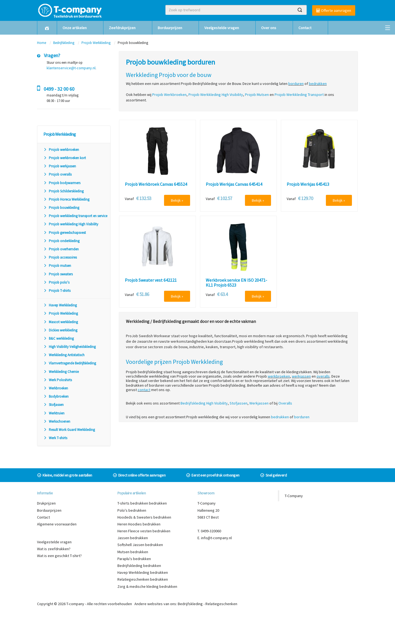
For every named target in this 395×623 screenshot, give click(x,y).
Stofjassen (53, 404)
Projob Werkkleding (96, 42)
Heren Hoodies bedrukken (138, 524)
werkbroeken (279, 376)
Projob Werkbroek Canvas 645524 (156, 184)
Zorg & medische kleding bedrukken (147, 586)
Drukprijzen (46, 503)
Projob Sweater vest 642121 (151, 280)
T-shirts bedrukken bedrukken (142, 503)
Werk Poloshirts (57, 380)
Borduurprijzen (170, 27)
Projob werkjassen (59, 166)
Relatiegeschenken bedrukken (142, 579)
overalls (323, 376)
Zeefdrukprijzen (122, 27)
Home (41, 42)
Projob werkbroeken (61, 149)
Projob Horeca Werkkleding (66, 199)
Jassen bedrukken (132, 537)
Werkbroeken (55, 388)
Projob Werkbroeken (169, 94)
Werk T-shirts (55, 438)
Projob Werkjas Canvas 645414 (234, 184)
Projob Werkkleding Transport (299, 94)
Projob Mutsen (257, 94)
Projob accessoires (60, 257)
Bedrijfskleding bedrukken (139, 565)
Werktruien (53, 413)
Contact (304, 27)
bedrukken (318, 83)
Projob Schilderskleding (63, 191)
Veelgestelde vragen (221, 27)
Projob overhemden (61, 249)
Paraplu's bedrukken (134, 558)
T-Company (294, 495)
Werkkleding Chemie (61, 371)
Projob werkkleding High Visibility (70, 224)
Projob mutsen (57, 265)
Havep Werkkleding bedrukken (142, 572)
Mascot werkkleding (60, 322)
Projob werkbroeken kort (64, 158)
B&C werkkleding (58, 338)
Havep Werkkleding (60, 305)
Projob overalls (57, 174)
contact (144, 389)
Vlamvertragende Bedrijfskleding (69, 363)
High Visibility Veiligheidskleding (69, 346)
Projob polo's (56, 282)
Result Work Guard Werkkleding (69, 429)
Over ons (268, 27)
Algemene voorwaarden (57, 524)
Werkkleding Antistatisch (63, 355)
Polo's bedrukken (131, 510)
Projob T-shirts (56, 290)
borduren (296, 83)
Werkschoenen (56, 421)
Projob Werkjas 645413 (308, 184)
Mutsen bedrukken (132, 551)
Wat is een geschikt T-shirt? (59, 555)
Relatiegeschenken (221, 603)
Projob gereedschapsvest (64, 232)
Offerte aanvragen (333, 10)
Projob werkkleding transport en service (75, 216)
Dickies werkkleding (60, 330)
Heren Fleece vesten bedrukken (143, 530)
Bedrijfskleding (63, 42)
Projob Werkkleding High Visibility (215, 94)
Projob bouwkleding (61, 207)
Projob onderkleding (61, 241)
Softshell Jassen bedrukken (140, 544)
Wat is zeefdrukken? (53, 548)
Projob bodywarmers (61, 183)
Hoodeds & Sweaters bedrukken (144, 517)
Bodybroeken (56, 396)
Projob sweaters (58, 274)
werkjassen (301, 376)
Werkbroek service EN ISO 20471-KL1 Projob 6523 (236, 282)
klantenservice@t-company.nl (71, 67)
